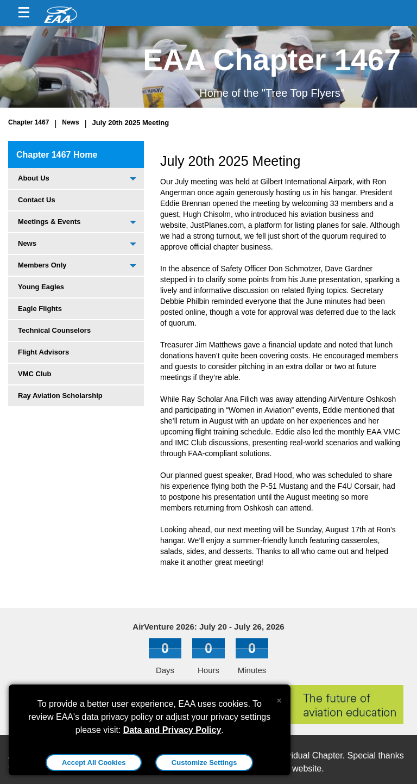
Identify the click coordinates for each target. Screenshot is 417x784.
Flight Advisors (43, 352)
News (70, 122)
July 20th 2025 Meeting (130, 123)
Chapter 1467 (28, 122)
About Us (33, 178)
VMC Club (34, 374)
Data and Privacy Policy (172, 730)
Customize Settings (204, 762)
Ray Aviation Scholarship (60, 395)
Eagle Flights (40, 308)
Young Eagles (41, 287)
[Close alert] (278, 698)
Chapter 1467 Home (56, 154)
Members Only (42, 265)
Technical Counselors (54, 330)
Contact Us (36, 200)
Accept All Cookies (93, 762)
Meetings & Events (49, 221)
